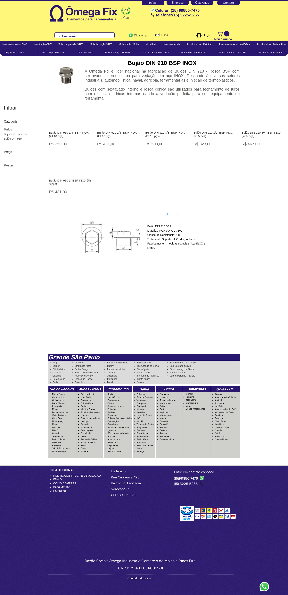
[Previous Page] (157, 214)
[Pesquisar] (84, 36)
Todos (8, 129)
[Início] (153, 2)
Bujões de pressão (15, 134)
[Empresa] (178, 2)
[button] (224, 34)
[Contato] (228, 3)
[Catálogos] (202, 2)
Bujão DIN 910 (13, 138)
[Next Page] (177, 214)
